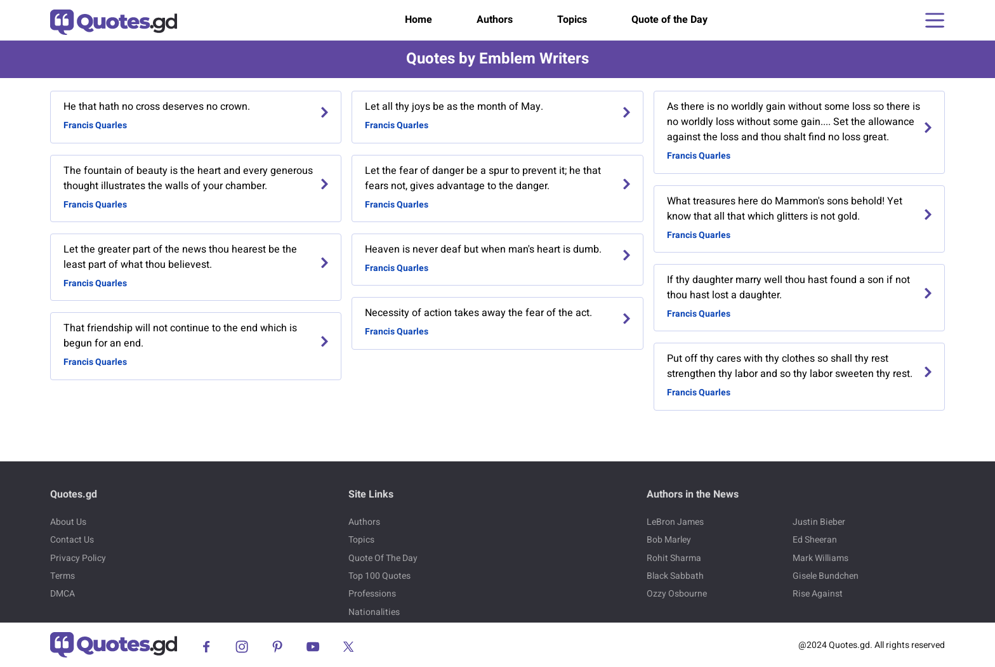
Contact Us (72, 539)
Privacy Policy (78, 558)
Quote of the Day (669, 19)
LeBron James (675, 522)
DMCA (62, 593)
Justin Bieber (819, 522)
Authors (495, 19)
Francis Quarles (95, 125)
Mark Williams (820, 558)
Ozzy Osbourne (677, 593)
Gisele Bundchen (826, 576)
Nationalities (374, 612)
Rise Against (818, 593)
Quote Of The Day (383, 558)
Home (418, 19)
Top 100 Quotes (379, 576)
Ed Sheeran (815, 539)
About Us (68, 522)
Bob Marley (669, 539)
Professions (372, 593)
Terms (62, 576)
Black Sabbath (675, 576)
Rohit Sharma (674, 558)
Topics (572, 19)
